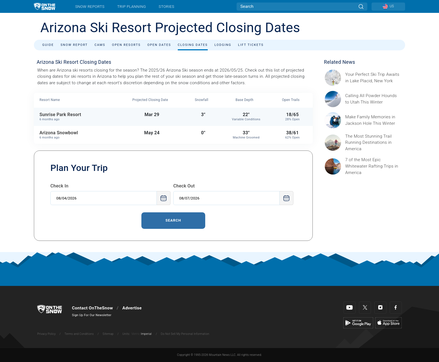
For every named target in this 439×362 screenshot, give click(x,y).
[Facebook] (396, 308)
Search (173, 220)
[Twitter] (365, 308)
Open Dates (159, 45)
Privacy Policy (46, 333)
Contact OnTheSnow (92, 308)
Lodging (222, 45)
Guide (48, 45)
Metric (136, 333)
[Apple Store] (388, 322)
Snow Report (74, 45)
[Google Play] (358, 322)
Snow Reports (89, 6)
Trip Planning (131, 6)
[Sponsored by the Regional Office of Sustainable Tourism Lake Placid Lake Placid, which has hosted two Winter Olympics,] (373, 77)
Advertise (132, 308)
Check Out (184, 186)
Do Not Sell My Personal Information (185, 333)
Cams (99, 45)
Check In (59, 186)
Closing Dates (193, 45)
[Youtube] (350, 308)
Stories (166, 6)
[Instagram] (380, 308)
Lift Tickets (250, 45)
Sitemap (108, 333)
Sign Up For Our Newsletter (91, 315)
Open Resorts (126, 45)
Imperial (146, 333)
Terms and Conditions (79, 333)
